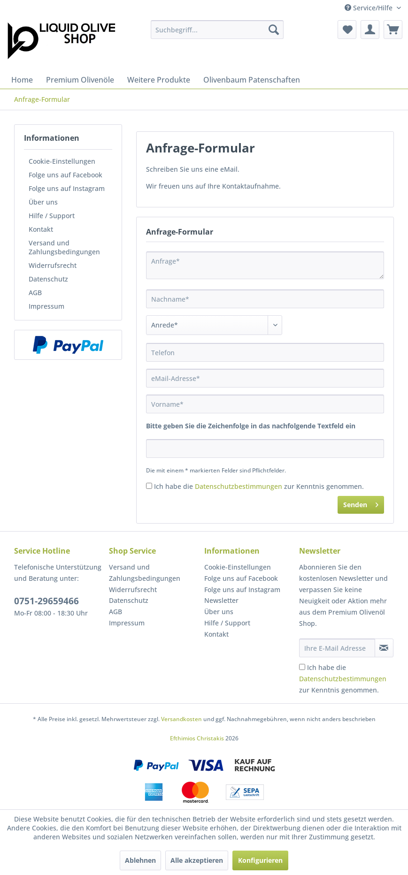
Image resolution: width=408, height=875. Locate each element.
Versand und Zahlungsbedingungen (64, 247)
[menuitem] (217, 29)
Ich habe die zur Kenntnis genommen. (259, 486)
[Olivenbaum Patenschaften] (252, 80)
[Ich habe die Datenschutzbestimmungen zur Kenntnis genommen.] (149, 486)
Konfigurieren (260, 860)
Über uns (43, 202)
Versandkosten (181, 719)
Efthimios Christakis (197, 738)
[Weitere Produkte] (159, 80)
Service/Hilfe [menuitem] (369, 7)
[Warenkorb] (393, 29)
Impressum (46, 306)
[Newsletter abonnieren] (384, 648)
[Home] (22, 80)
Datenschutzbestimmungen (238, 486)
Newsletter (221, 600)
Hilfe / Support (52, 215)
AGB (35, 292)
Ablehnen (140, 860)
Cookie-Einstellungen (62, 161)
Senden (360, 503)
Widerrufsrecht (53, 265)
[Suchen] (274, 29)
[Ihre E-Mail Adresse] (337, 648)
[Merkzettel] (347, 29)
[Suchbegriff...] (217, 29)
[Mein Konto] (370, 29)
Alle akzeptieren (196, 860)
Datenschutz (48, 278)
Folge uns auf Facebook (65, 174)
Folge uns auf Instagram (67, 188)
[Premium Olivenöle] (80, 80)
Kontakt (41, 229)
